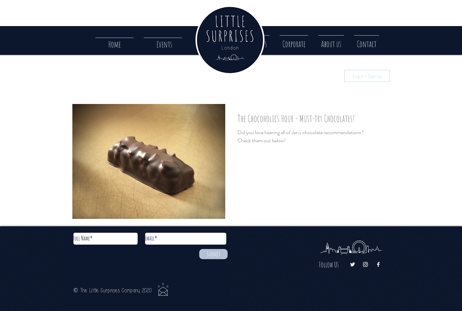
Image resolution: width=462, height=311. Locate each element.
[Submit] (213, 254)
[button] (366, 41)
